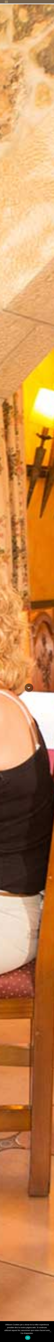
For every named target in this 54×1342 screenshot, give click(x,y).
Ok (27, 1338)
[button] (6, 1)
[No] (50, 1331)
